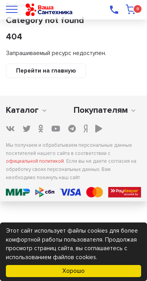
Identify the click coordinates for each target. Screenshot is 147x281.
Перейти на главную (46, 70)
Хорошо (73, 270)
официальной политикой (35, 161)
